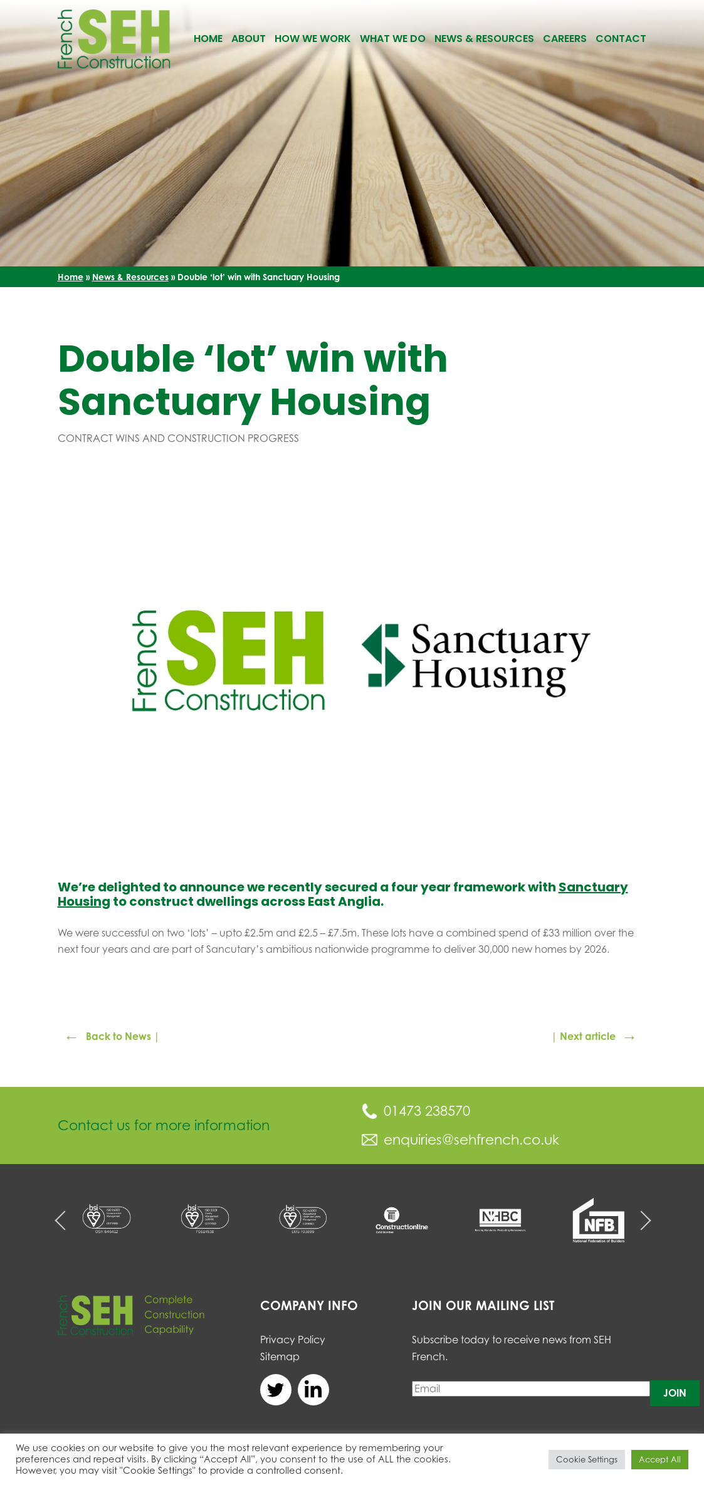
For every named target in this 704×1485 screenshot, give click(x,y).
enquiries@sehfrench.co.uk (460, 1139)
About (248, 38)
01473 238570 (416, 1111)
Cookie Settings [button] (586, 1459)
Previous (64, 1220)
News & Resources (484, 38)
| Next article (594, 1036)
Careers (565, 38)
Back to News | (112, 1036)
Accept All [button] (660, 1459)
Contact (621, 38)
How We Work (313, 38)
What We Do (393, 38)
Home (208, 38)
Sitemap (280, 1356)
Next (640, 1220)
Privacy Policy (292, 1339)
